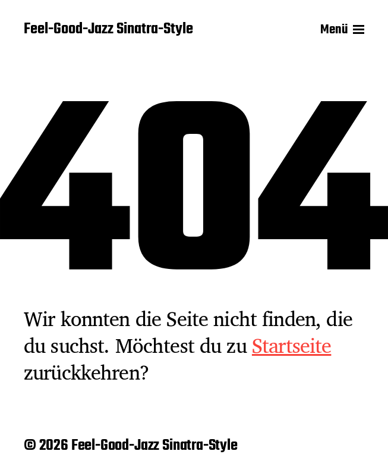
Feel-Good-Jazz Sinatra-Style (108, 30)
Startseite (292, 345)
